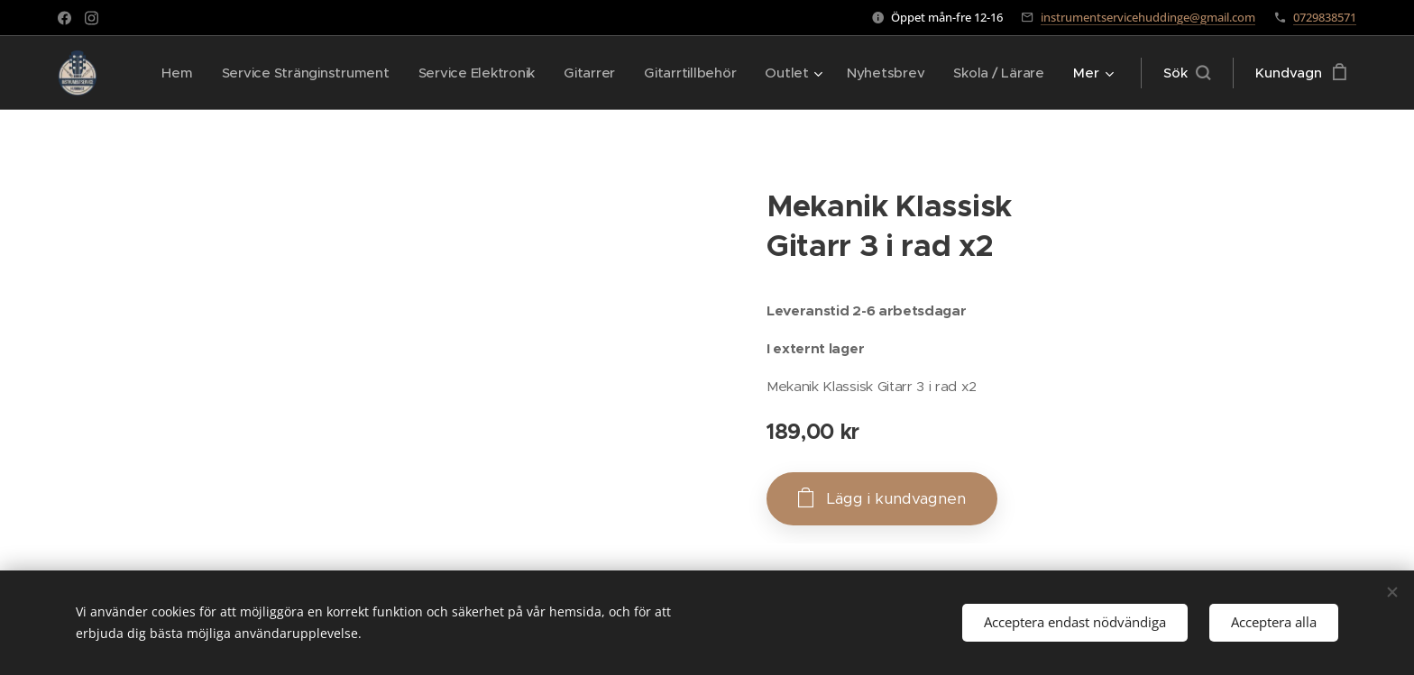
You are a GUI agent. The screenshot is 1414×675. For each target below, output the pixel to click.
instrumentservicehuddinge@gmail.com (1148, 17)
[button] (1187, 73)
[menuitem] (283, 73)
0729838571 (1324, 17)
